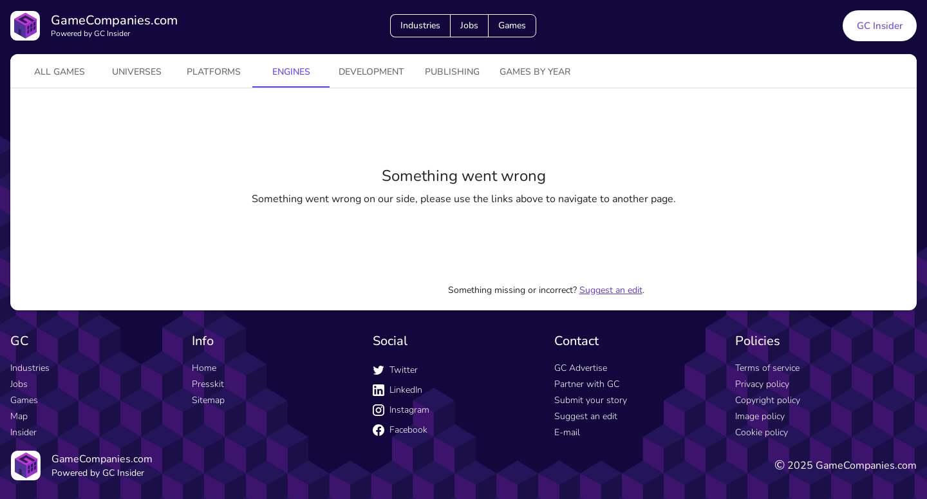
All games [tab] (59, 72)
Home (204, 368)
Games (512, 25)
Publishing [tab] (452, 72)
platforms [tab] (214, 72)
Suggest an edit (610, 290)
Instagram (401, 410)
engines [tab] (291, 72)
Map (19, 416)
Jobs (469, 25)
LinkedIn (397, 390)
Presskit (208, 384)
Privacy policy (762, 384)
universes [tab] (137, 72)
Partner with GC (586, 384)
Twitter (395, 370)
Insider (23, 432)
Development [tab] (371, 72)
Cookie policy (761, 432)
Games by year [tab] (535, 72)
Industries (420, 25)
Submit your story (590, 400)
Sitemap (208, 400)
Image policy (760, 416)
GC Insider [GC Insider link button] (880, 25)
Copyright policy (767, 400)
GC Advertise (580, 368)
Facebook (400, 430)
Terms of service (767, 368)
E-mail (567, 432)
